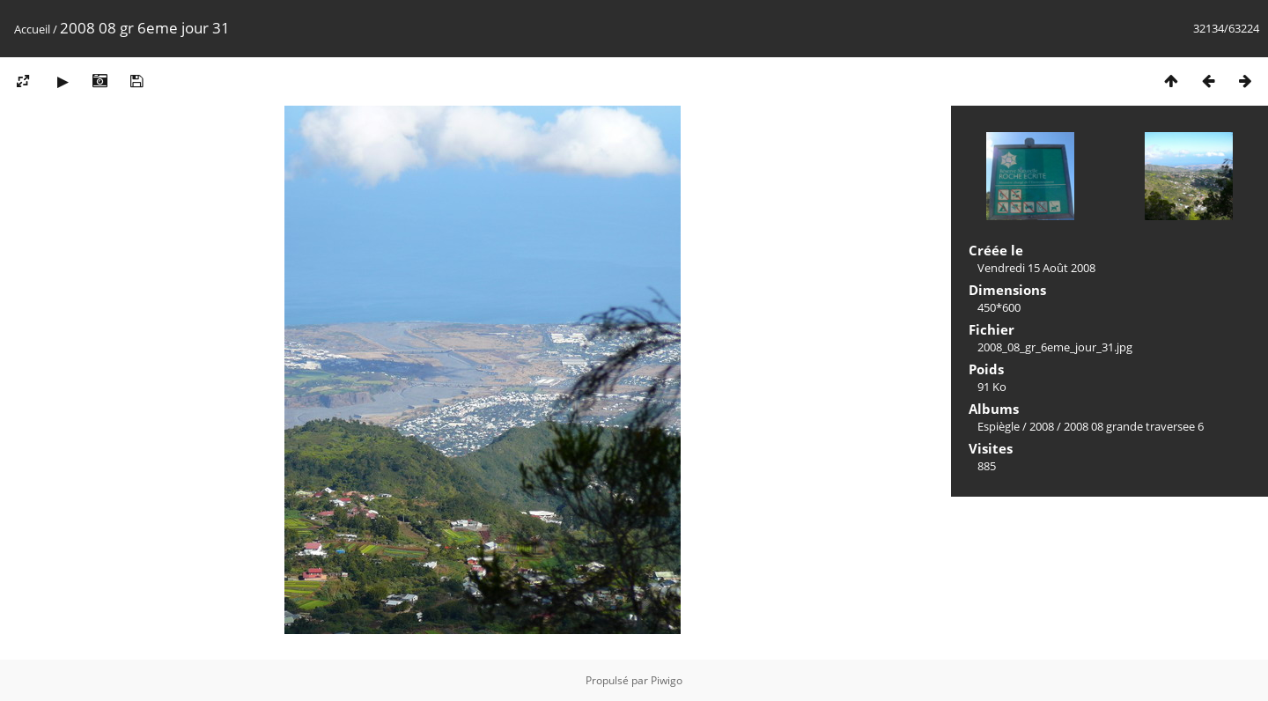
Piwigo (666, 680)
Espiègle (998, 426)
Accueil (32, 29)
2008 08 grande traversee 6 (1134, 426)
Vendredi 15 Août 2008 (1036, 268)
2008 (1041, 426)
